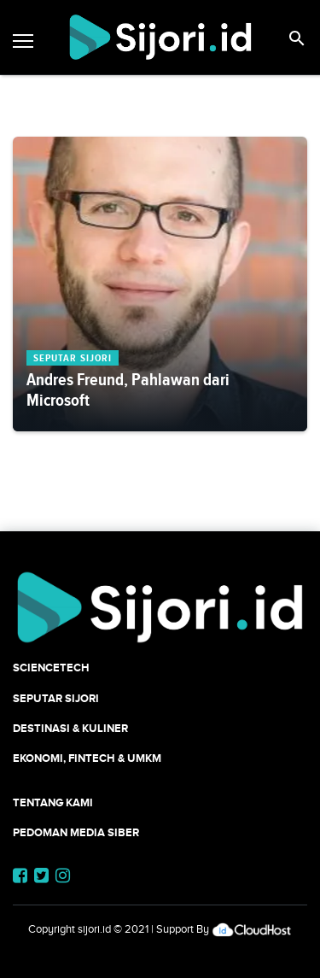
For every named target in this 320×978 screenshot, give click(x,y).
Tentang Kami (53, 802)
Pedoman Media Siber (76, 832)
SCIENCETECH (51, 667)
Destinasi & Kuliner (70, 728)
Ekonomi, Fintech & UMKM (87, 758)
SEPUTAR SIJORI (56, 698)
